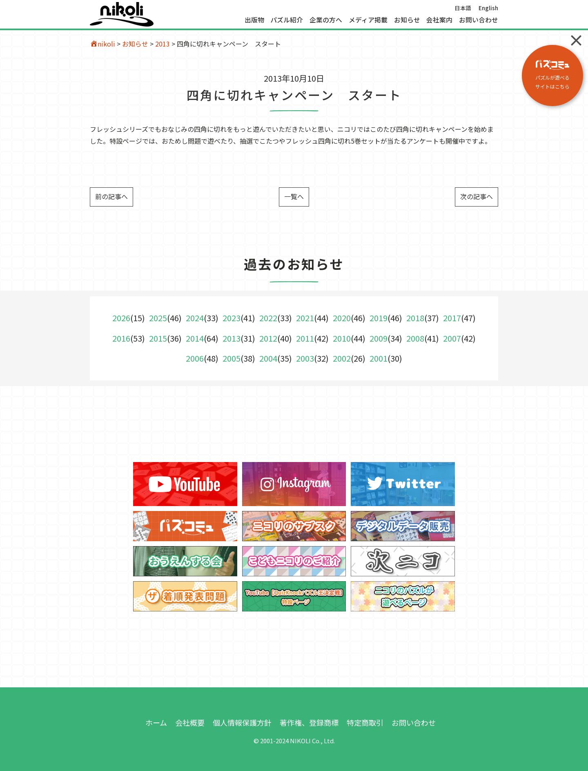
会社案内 (439, 20)
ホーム (156, 722)
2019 (379, 318)
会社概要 (190, 722)
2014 (195, 338)
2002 (342, 358)
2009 (379, 338)
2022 (268, 318)
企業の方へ (326, 20)
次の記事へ (476, 196)
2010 (342, 338)
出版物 (254, 20)
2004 (268, 358)
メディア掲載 (368, 20)
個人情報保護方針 (242, 722)
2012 (268, 338)
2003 (305, 358)
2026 (121, 318)
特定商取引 (365, 722)
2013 (162, 44)
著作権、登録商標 (309, 722)
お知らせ (407, 20)
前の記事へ (111, 196)
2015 (158, 338)
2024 (195, 318)
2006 (195, 358)
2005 (232, 358)
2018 (415, 318)
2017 (452, 318)
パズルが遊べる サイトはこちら (552, 75)
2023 (232, 318)
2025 (158, 318)
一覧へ (294, 196)
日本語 (463, 8)
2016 (121, 338)
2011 (305, 338)
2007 (452, 338)
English (488, 8)
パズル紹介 (286, 20)
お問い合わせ (478, 20)
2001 (379, 358)
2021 (305, 318)
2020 (342, 318)
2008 (415, 338)
